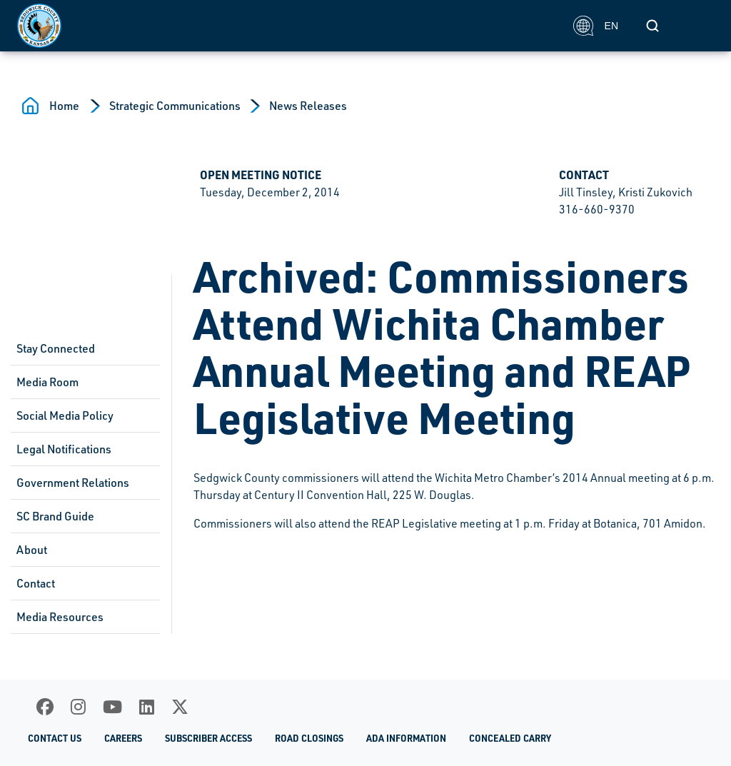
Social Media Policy (65, 415)
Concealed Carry (510, 738)
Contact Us (54, 738)
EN (595, 26)
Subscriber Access (208, 738)
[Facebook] (45, 706)
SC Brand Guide (55, 516)
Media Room (47, 382)
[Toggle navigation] (698, 25)
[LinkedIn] (147, 706)
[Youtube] (112, 706)
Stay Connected (55, 348)
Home (64, 106)
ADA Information (406, 738)
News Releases (308, 106)
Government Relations (72, 482)
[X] (180, 706)
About (31, 550)
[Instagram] (78, 706)
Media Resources (60, 617)
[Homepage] (287, 25)
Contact (35, 583)
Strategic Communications (175, 106)
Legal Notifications (63, 449)
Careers (123, 738)
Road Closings (309, 738)
